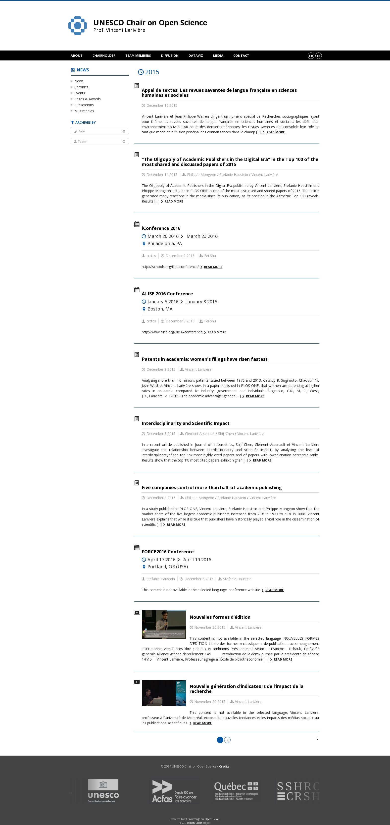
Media (218, 55)
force (194, 819)
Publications (84, 105)
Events (80, 93)
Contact (241, 55)
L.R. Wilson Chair (192, 823)
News (83, 70)
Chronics (81, 87)
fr (311, 55)
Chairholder (104, 55)
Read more (275, 132)
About (77, 55)
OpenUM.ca (212, 819)
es (319, 55)
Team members (138, 55)
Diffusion (170, 55)
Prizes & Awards (88, 99)
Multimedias (84, 110)
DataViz (196, 55)
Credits (224, 766)
